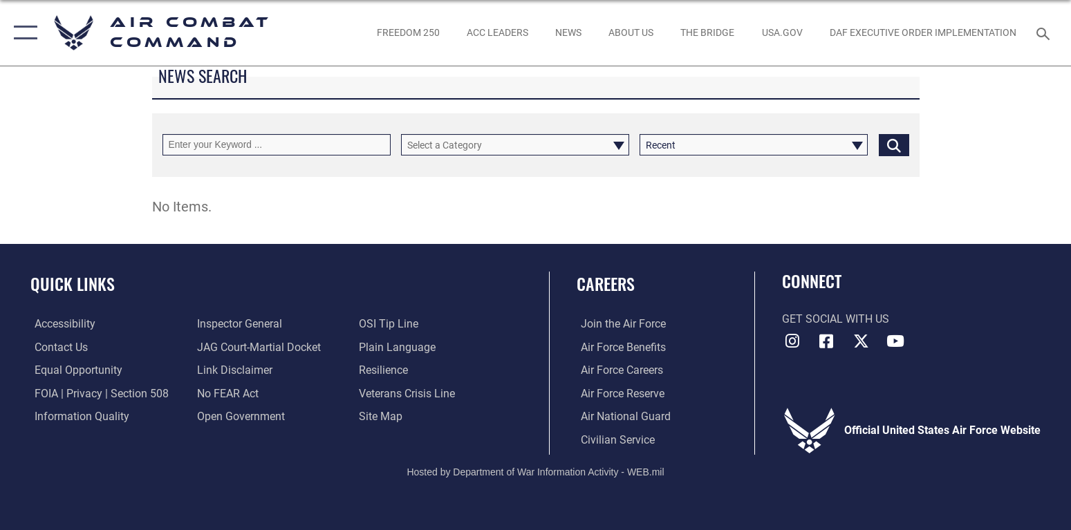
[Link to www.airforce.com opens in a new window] (619, 323)
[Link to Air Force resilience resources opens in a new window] (384, 370)
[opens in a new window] (782, 33)
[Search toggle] (1045, 32)
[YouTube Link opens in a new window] (895, 341)
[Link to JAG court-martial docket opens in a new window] (257, 347)
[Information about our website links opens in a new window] (233, 370)
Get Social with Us (835, 318)
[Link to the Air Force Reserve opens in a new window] (618, 392)
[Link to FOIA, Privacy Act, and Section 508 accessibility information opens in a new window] (97, 392)
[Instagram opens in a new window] (792, 341)
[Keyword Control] (276, 144)
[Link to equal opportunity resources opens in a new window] (74, 370)
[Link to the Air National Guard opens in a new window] (622, 415)
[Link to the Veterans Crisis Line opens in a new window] (408, 392)
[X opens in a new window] (860, 341)
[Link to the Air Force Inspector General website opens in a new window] (238, 323)
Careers (606, 284)
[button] (22, 33)
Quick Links (72, 284)
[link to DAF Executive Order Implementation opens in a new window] (922, 33)
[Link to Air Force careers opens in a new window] (618, 370)
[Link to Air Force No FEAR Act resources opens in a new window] (226, 392)
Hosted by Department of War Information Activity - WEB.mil (535, 471)
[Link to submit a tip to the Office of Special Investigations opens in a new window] (390, 323)
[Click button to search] (894, 144)
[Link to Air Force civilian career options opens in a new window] (614, 439)
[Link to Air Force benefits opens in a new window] (619, 347)
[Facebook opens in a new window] (826, 341)
